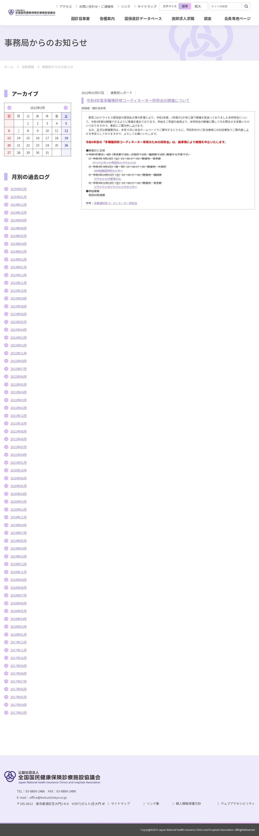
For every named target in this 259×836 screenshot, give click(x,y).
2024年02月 (18, 259)
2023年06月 (18, 314)
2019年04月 (18, 548)
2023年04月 (18, 329)
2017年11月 (18, 650)
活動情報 (28, 67)
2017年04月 (18, 704)
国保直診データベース (143, 18)
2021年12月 (18, 415)
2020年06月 (18, 478)
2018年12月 (18, 564)
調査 (207, 18)
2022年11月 (18, 353)
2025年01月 (18, 197)
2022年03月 (18, 400)
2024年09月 (18, 220)
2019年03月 (18, 556)
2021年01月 (18, 462)
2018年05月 (18, 611)
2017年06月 (18, 689)
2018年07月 (18, 595)
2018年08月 (18, 587)
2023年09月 (18, 298)
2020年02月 (18, 509)
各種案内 (107, 18)
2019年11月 (18, 517)
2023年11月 (18, 282)
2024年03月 (18, 251)
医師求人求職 (183, 18)
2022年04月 (18, 392)
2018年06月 (18, 603)
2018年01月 (18, 634)
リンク (125, 6)
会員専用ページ (237, 18)
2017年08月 (18, 673)
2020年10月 (18, 470)
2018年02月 (18, 626)
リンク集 (153, 804)
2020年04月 (18, 494)
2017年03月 (18, 712)
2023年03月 (18, 337)
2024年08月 (18, 228)
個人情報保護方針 (188, 804)
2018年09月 (18, 579)
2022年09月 (18, 361)
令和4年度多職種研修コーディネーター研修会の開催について (138, 100)
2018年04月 (18, 619)
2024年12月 (18, 204)
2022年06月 (18, 376)
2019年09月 (18, 525)
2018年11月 (18, 572)
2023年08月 (18, 306)
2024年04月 (18, 244)
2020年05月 (18, 486)
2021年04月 (18, 454)
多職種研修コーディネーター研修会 (115, 203)
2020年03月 (18, 501)
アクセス (66, 6)
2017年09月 (18, 665)
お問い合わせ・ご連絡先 (96, 6)
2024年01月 (18, 267)
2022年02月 (18, 407)
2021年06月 (18, 439)
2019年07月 (18, 533)
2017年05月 (18, 697)
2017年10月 (18, 658)
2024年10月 (18, 212)
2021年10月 (18, 423)
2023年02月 (18, 345)
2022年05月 (18, 384)
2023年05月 (18, 322)
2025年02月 (18, 189)
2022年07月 (18, 369)
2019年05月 (18, 540)
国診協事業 (80, 18)
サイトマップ (147, 6)
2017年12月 (18, 642)
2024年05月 (18, 236)
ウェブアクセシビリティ (238, 804)
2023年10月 (18, 290)
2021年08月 (18, 431)
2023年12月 (18, 275)
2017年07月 (18, 681)
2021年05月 (18, 447)
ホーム (9, 67)
